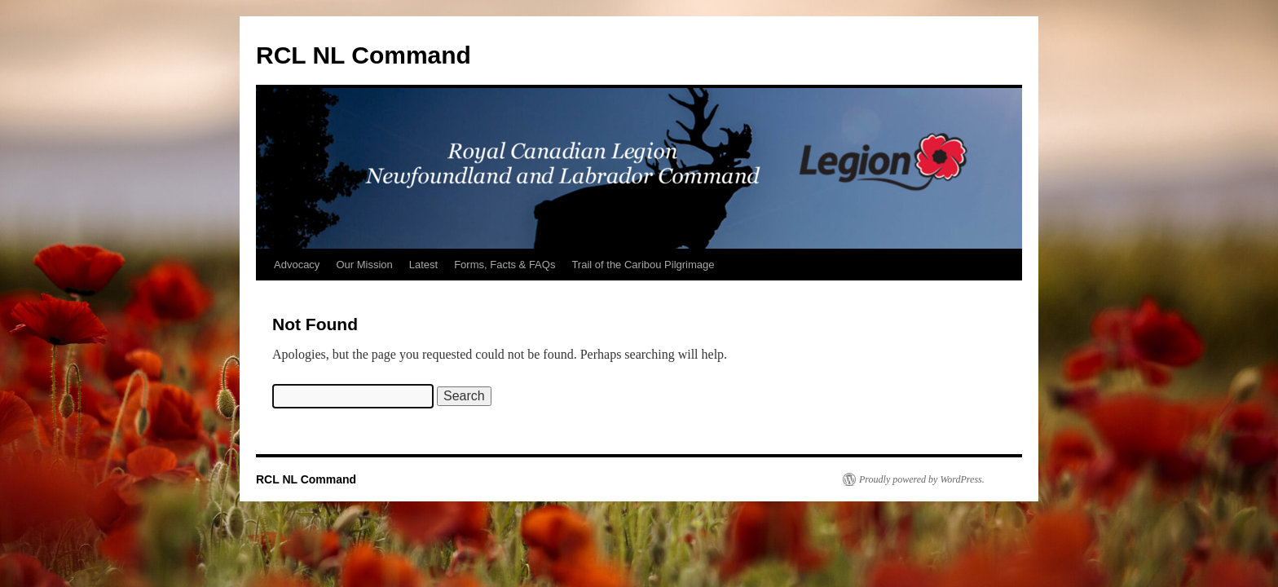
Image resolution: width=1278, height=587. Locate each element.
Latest (423, 264)
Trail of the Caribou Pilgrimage (642, 264)
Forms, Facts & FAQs (504, 264)
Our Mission (364, 264)
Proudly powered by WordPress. (922, 479)
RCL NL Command (363, 55)
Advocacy (297, 264)
